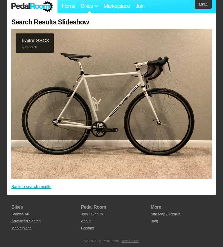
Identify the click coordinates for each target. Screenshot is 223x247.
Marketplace (116, 6)
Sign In (97, 214)
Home (68, 6)
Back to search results (31, 186)
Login (203, 4)
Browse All (20, 214)
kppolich (31, 47)
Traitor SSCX (35, 41)
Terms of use (130, 241)
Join (140, 6)
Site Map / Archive (166, 214)
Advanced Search (26, 221)
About (86, 221)
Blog (154, 221)
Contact (87, 228)
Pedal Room (32, 6)
